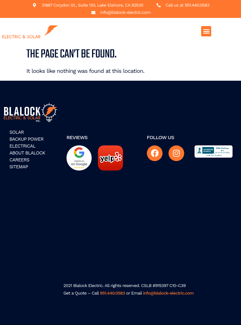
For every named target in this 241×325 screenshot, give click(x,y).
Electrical (22, 146)
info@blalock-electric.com (168, 292)
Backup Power (26, 139)
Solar (16, 132)
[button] (206, 31)
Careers (19, 160)
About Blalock (27, 153)
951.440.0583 (112, 292)
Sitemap (18, 167)
